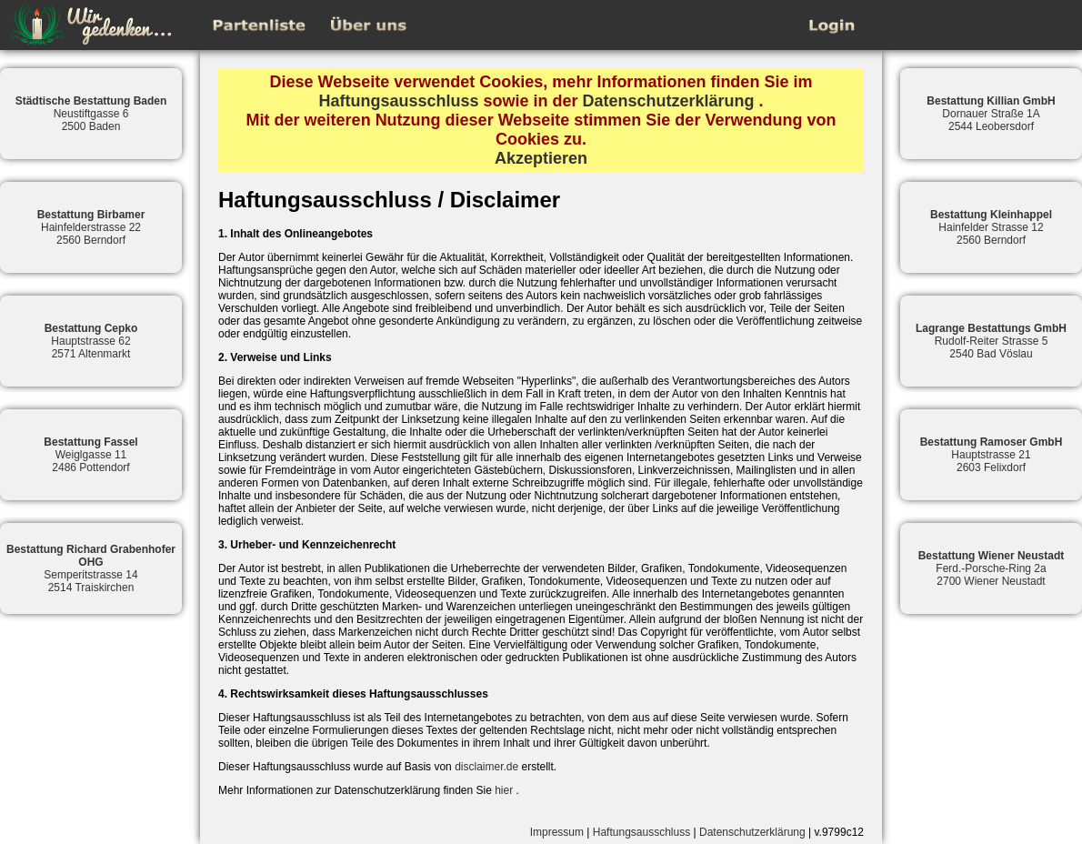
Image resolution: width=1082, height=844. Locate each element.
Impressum (557, 832)
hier (504, 790)
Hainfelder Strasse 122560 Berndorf (991, 227)
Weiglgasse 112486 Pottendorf (90, 455)
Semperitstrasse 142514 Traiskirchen (90, 568)
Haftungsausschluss (398, 101)
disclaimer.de (486, 766)
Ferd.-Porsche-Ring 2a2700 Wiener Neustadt (991, 568)
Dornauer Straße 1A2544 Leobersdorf (991, 114)
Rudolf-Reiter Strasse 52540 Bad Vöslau (991, 341)
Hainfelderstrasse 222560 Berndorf (91, 227)
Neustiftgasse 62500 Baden (91, 114)
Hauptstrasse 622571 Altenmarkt (91, 341)
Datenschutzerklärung (669, 101)
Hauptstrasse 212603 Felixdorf (991, 455)
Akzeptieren (541, 158)
